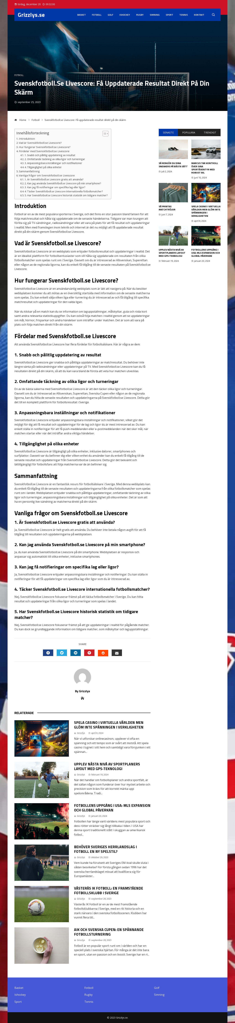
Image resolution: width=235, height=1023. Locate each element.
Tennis (183, 14)
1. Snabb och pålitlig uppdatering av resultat (50, 155)
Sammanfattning (29, 171)
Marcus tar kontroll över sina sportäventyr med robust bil (204, 167)
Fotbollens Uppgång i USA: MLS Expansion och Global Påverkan (112, 808)
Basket (81, 14)
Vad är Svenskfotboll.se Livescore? (40, 142)
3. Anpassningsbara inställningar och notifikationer (53, 163)
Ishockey (124, 14)
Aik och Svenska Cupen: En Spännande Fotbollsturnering (109, 932)
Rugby (140, 14)
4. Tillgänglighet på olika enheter (43, 167)
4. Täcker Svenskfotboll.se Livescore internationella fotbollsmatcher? (64, 191)
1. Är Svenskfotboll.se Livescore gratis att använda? (54, 179)
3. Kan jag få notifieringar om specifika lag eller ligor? (55, 187)
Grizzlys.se (31, 15)
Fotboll (97, 14)
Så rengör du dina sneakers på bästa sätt (173, 164)
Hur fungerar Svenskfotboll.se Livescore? (44, 147)
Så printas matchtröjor (167, 208)
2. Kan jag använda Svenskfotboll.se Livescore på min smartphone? (63, 183)
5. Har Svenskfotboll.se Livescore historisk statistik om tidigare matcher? (66, 195)
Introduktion (27, 138)
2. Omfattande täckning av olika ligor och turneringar (55, 159)
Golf (110, 14)
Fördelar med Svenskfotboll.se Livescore (44, 151)
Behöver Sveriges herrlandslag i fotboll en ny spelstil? (105, 849)
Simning (155, 14)
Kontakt (199, 14)
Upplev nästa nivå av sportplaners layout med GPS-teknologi (107, 766)
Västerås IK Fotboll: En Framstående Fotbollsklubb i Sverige (108, 890)
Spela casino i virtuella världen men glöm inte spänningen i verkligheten (108, 725)
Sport (169, 14)
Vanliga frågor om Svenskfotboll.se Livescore (47, 175)
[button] (104, 134)
